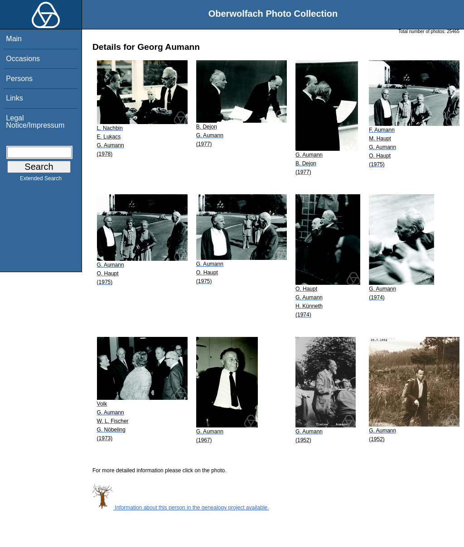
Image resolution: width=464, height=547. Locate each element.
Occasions (23, 58)
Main (14, 39)
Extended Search (41, 180)
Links (14, 98)
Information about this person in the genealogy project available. (180, 507)
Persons (19, 78)
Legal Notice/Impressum (35, 121)
